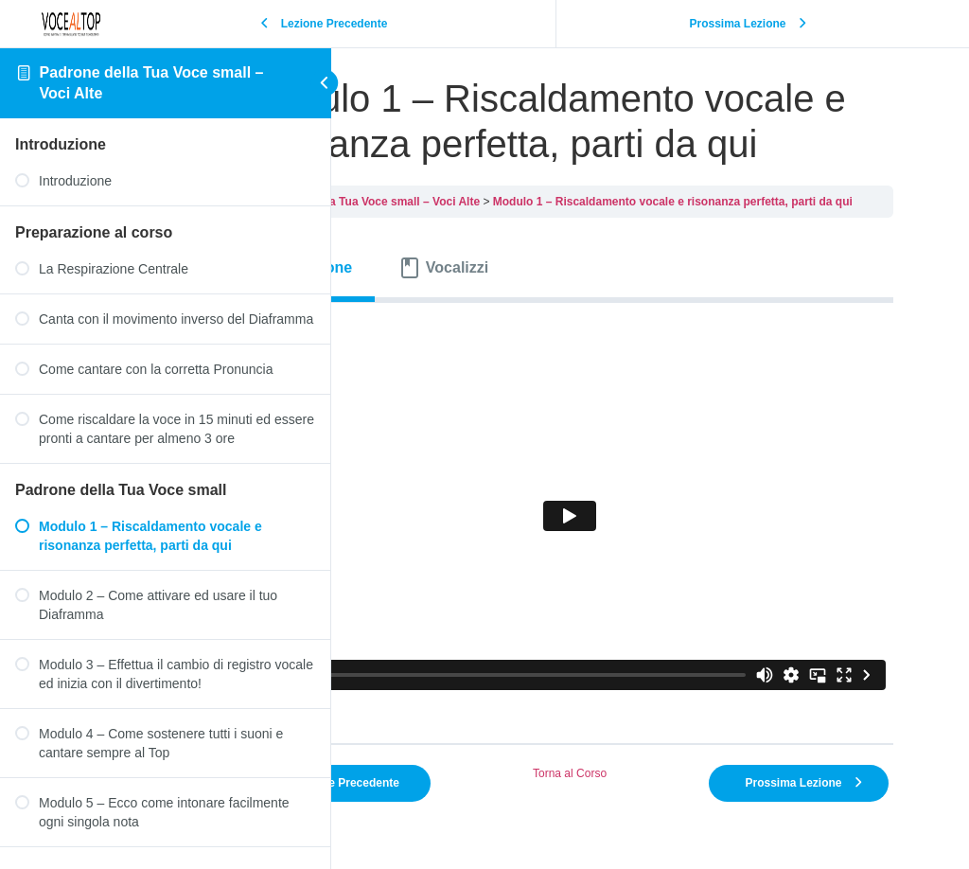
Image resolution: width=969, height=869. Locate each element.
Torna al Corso (635, 745)
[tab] (441, 313)
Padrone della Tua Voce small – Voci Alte (501, 247)
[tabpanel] (635, 524)
